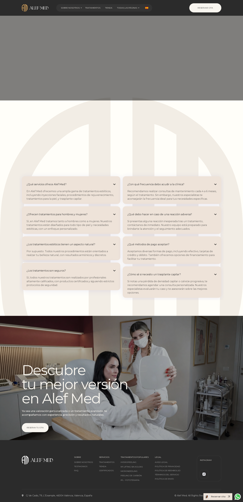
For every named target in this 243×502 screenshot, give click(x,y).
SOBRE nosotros (83, 462)
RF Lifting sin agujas (132, 467)
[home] (38, 8)
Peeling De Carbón (131, 475)
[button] (73, 8)
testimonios (80, 466)
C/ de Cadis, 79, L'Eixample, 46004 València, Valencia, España (59, 495)
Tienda (108, 8)
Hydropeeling (128, 462)
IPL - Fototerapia (130, 480)
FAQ (76, 470)
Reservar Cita (205, 8)
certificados (106, 470)
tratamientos (106, 462)
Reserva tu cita (35, 427)
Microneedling (129, 471)
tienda (102, 466)
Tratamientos (92, 8)
